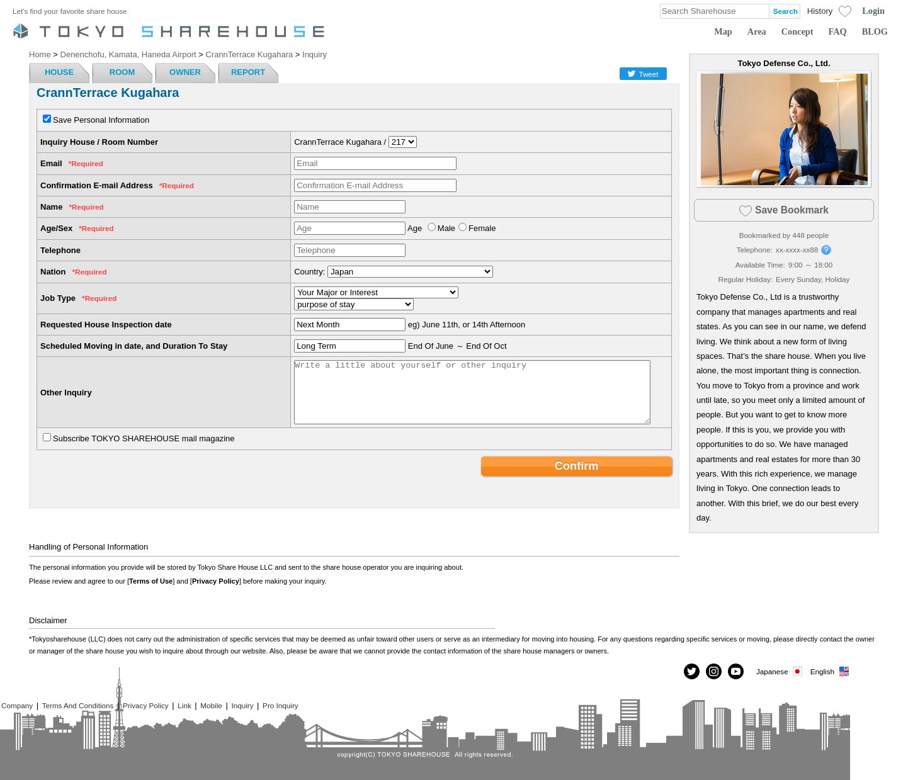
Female (482, 228)
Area (756, 31)
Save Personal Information (101, 120)
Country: (309, 271)
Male (446, 228)
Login (873, 11)
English (830, 671)
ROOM (122, 72)
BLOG (875, 31)
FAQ (838, 31)
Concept (797, 31)
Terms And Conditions (78, 705)
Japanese (780, 671)
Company (17, 705)
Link (184, 705)
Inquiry (242, 705)
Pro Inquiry (280, 705)
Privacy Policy (215, 581)
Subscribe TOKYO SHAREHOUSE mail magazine (144, 438)
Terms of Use (151, 581)
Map (723, 31)
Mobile (211, 705)
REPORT (248, 72)
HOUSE (59, 72)
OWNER (185, 72)
